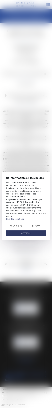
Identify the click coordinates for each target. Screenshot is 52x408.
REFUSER (36, 226)
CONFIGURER (16, 226)
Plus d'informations (15, 219)
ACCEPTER (26, 233)
